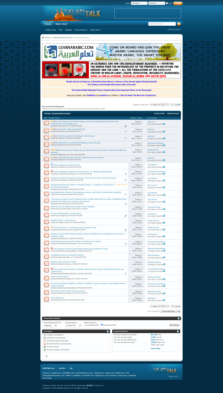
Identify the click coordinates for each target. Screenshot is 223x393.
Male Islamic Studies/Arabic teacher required (67, 291)
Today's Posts (50, 30)
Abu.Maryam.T (63, 189)
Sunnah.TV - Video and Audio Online (71, 129)
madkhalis (77, 375)
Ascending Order (91, 325)
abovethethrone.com (84, 373)
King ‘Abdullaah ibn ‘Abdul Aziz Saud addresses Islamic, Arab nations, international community (86, 192)
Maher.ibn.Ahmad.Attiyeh (67, 251)
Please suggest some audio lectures (66, 165)
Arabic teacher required (60, 276)
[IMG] (153, 340)
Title (45, 118)
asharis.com (109, 373)
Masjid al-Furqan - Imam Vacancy (63, 220)
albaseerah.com (63, 155)
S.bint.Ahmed (63, 180)
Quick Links (94, 30)
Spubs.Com (62, 126)
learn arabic (47, 378)
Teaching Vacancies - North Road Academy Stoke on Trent (74, 228)
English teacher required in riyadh (63, 262)
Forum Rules (155, 348)
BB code (154, 335)
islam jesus (122, 375)
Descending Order (108, 325)
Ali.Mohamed (63, 238)
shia (127, 373)
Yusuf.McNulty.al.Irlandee (67, 174)
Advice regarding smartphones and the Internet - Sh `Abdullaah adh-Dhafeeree (82, 172)
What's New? (61, 24)
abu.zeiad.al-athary (64, 209)
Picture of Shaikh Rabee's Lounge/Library (66, 213)
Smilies (153, 337)
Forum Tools (159, 114)
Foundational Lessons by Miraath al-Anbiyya (67, 255)
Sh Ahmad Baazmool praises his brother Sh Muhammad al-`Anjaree (76, 241)
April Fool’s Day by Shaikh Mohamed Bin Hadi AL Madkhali (72, 207)
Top (178, 311)
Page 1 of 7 (157, 104)
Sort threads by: (71, 322)
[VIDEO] (154, 342)
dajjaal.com (99, 375)
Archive (62, 368)
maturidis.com (87, 375)
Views (140, 118)
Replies (133, 118)
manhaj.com (99, 373)
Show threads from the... (53, 322)
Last (177, 105)
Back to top (173, 376)
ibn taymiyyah (111, 375)
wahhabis (132, 375)
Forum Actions (80, 30)
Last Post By (153, 118)
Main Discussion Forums (62, 37)
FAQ (60, 30)
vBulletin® (90, 385)
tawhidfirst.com (68, 373)
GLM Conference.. (57, 298)
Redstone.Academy (65, 264)
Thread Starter (54, 118)
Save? (169, 3)
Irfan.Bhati (62, 167)
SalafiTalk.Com (48, 368)
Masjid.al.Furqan (64, 222)
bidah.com (120, 373)
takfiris (68, 375)
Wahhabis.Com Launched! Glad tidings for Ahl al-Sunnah (79, 143)
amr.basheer (62, 216)
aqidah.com (55, 373)
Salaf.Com (61, 131)
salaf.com (46, 373)
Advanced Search (174, 30)
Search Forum (173, 114)
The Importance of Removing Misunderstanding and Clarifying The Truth (80, 249)
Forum (48, 24)
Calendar (68, 30)
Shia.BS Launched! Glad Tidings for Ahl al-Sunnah (76, 136)
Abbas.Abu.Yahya (64, 257)
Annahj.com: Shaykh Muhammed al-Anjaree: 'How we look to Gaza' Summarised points (83, 178)
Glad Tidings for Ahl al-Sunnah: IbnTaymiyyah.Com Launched (80, 157)
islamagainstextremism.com (53, 375)
